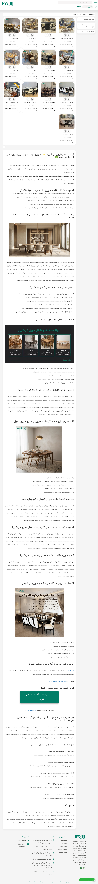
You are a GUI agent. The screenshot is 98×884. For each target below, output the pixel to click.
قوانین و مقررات (62, 852)
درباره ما (64, 843)
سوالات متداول (62, 849)
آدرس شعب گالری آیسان (39, 695)
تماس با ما (64, 840)
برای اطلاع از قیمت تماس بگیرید (66, 41)
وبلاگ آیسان (63, 846)
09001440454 (22, 840)
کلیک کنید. (39, 699)
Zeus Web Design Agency (62, 882)
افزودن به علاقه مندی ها (66, 45)
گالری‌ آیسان (70, 671)
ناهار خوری (84, 14)
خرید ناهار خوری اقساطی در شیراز (57, 681)
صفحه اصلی (91, 14)
